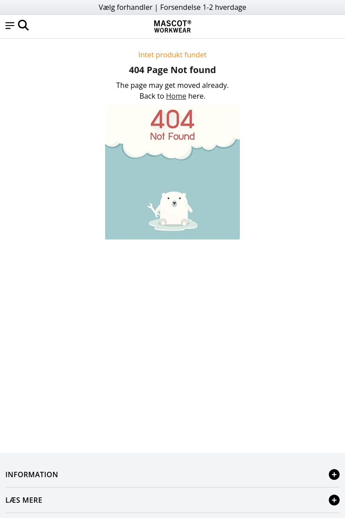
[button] (9, 26)
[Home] (172, 26)
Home (176, 96)
